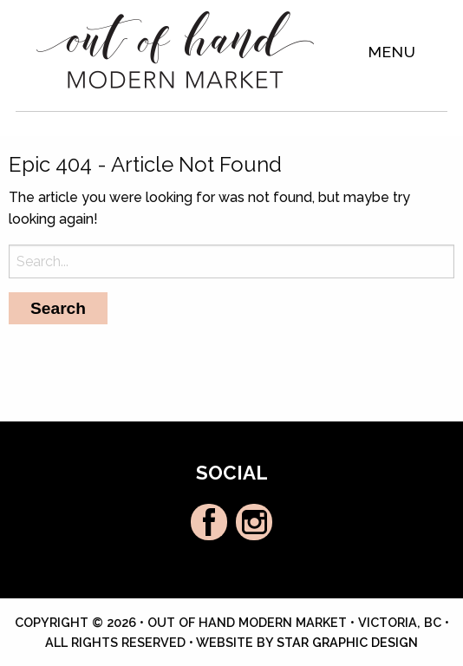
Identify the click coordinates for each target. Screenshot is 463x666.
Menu (392, 51)
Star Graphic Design (347, 642)
